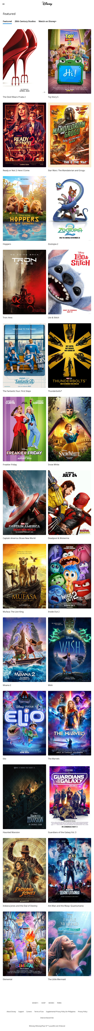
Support (21, 1012)
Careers (29, 1012)
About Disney (11, 1012)
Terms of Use (39, 1012)
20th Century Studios (25, 21)
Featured (7, 21)
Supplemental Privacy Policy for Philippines (60, 1012)
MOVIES (51, 1003)
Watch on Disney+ (47, 21)
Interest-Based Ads (47, 1018)
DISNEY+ (35, 1003)
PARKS (59, 1003)
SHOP (43, 1003)
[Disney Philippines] (47, 4)
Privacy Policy (82, 1012)
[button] (3, 4)
